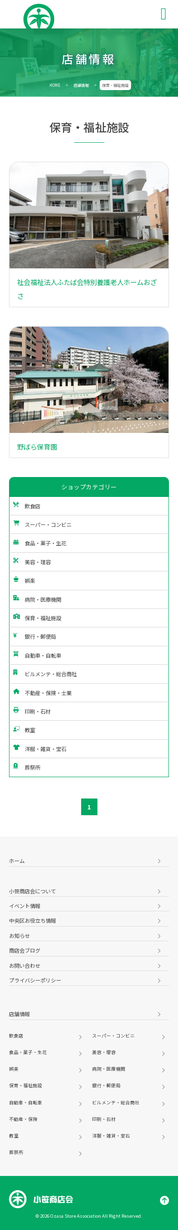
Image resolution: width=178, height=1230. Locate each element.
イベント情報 (24, 905)
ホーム (17, 860)
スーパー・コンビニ (42, 524)
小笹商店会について (32, 891)
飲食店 (26, 506)
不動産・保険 (23, 1119)
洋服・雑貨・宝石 (39, 749)
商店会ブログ (24, 950)
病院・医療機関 (37, 599)
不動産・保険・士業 (42, 693)
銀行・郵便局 (34, 636)
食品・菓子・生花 (39, 543)
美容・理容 (32, 562)
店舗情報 (81, 85)
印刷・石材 (32, 711)
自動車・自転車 (37, 655)
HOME (54, 85)
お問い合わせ (24, 965)
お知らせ (19, 935)
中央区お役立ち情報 (32, 920)
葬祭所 (26, 767)
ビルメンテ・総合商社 (45, 674)
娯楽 (24, 580)
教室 (24, 730)
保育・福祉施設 (37, 618)
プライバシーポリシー (35, 980)
